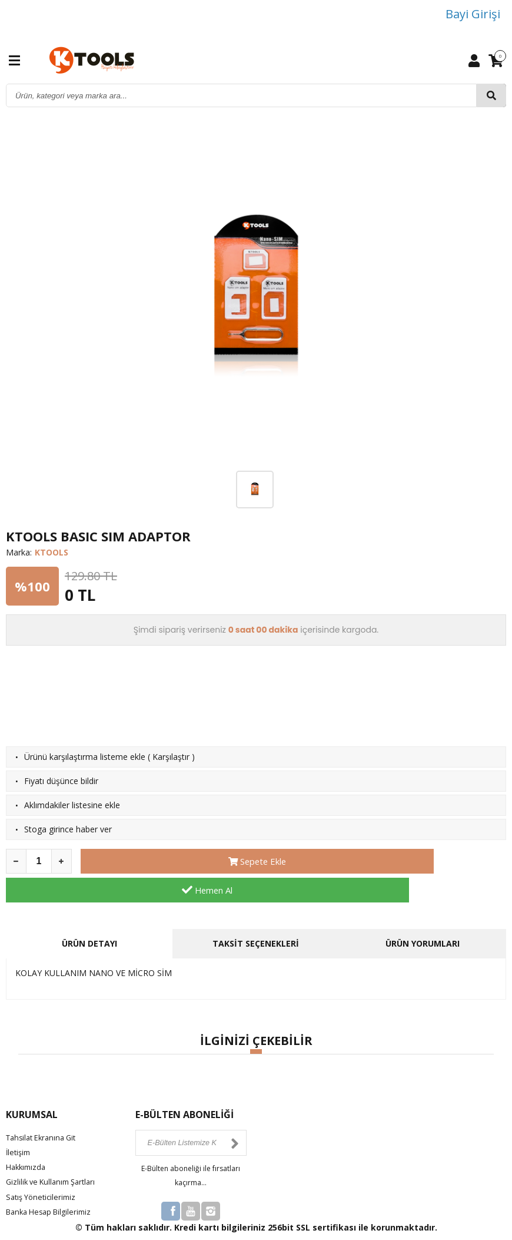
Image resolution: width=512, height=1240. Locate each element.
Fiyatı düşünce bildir (61, 780)
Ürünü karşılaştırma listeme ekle (84, 756)
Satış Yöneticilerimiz (43, 1167)
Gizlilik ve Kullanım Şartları (55, 1153)
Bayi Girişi (472, 14)
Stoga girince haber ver (68, 829)
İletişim (19, 1123)
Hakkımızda (27, 1138)
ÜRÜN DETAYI (89, 914)
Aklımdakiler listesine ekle (72, 805)
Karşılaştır (170, 756)
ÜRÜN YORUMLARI (422, 914)
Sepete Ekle (185, 861)
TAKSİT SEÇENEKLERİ (255, 914)
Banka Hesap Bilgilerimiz (52, 1182)
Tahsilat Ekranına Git (45, 1108)
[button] (256, 1022)
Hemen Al (402, 861)
